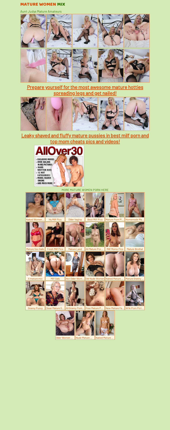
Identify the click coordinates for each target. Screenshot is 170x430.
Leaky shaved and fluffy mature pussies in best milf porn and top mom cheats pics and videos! (85, 138)
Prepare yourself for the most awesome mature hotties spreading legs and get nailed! (85, 90)
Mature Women (42, 4)
